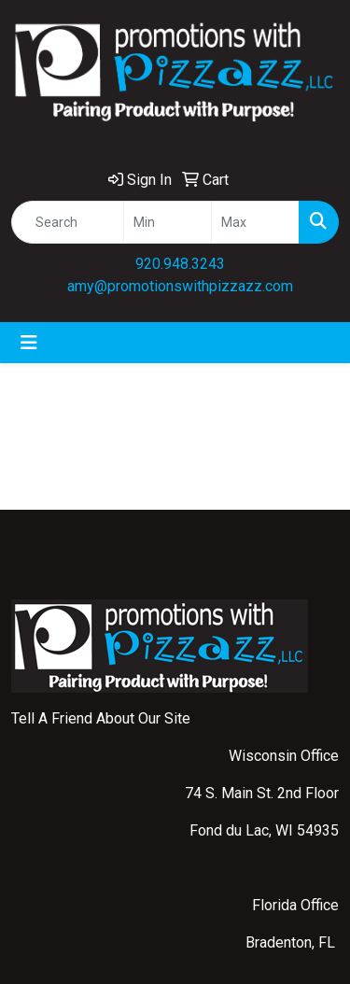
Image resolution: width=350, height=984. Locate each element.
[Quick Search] (67, 222)
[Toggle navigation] (29, 343)
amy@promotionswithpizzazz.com (180, 286)
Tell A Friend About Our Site (100, 718)
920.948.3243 (180, 264)
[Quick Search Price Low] (167, 222)
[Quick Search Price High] (255, 222)
